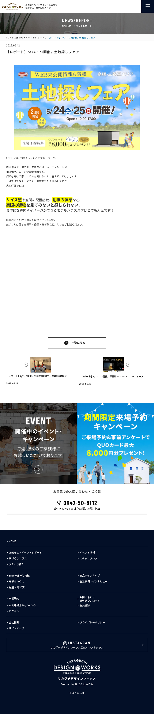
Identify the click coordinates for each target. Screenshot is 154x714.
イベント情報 (87, 552)
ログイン (14, 611)
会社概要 (14, 622)
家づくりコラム (18, 558)
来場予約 (14, 598)
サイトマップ (16, 628)
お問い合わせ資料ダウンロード (90, 599)
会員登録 (85, 605)
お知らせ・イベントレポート (29, 37)
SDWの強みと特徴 (19, 575)
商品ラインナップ (90, 575)
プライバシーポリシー (92, 622)
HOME (12, 541)
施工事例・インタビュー (94, 581)
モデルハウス (16, 581)
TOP (8, 37)
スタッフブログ (88, 558)
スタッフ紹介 (16, 564)
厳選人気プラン (18, 587)
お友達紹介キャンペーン (23, 605)
